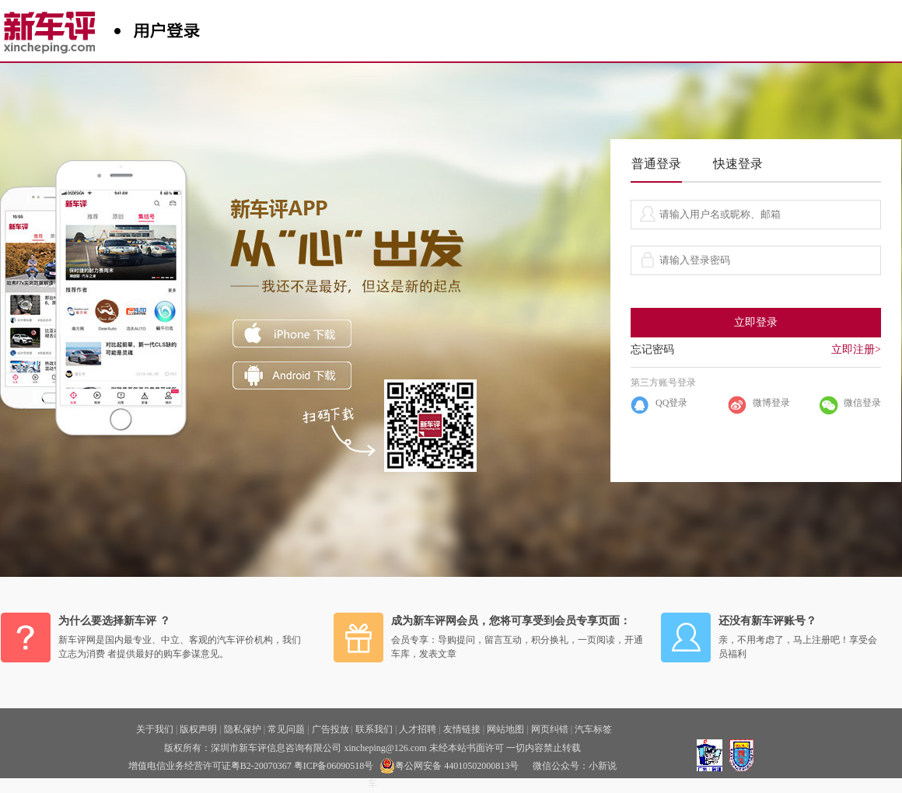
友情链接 (462, 729)
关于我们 (154, 729)
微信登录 (862, 402)
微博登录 (771, 402)
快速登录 (738, 163)
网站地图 (505, 729)
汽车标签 (593, 729)
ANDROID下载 (291, 376)
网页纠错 (549, 729)
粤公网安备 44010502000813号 (449, 766)
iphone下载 (291, 334)
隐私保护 (242, 729)
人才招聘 (417, 729)
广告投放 (330, 729)
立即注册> (856, 349)
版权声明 (198, 729)
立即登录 (756, 322)
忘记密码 (652, 349)
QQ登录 (671, 402)
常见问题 (286, 729)
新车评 (53, 27)
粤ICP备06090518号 (334, 765)
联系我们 (374, 729)
